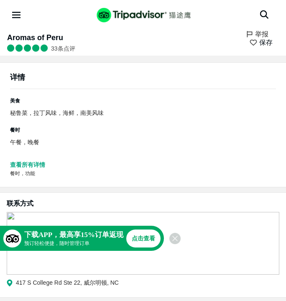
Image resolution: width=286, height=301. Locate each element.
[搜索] (264, 15)
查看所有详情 (27, 164)
